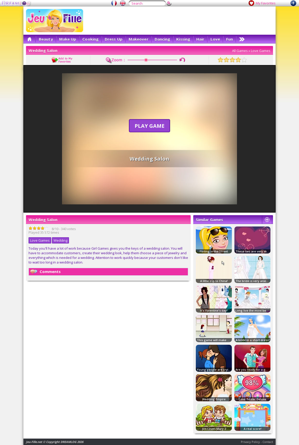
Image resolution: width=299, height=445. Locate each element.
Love (215, 39)
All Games (240, 50)
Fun (229, 39)
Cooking (90, 39)
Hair (200, 39)
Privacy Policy (250, 442)
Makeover (138, 39)
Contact (267, 442)
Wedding (60, 240)
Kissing (183, 39)
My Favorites (266, 3)
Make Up (67, 39)
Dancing (162, 39)
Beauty (46, 39)
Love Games (260, 50)
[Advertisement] (179, 20)
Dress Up (113, 39)
